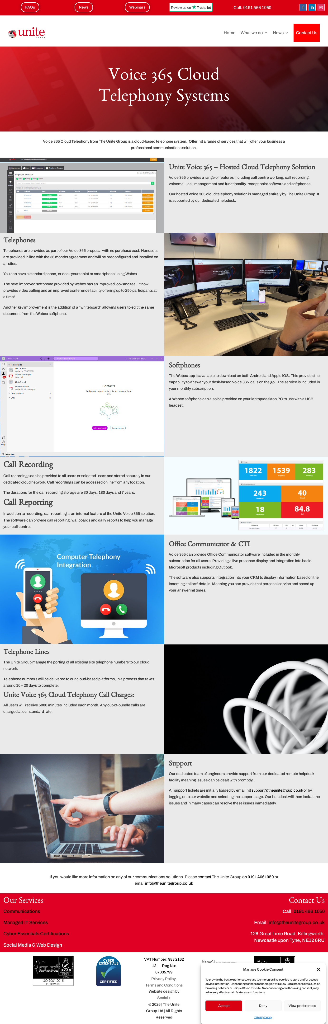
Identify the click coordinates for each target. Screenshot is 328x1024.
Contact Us (306, 32)
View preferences (302, 1006)
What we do (252, 32)
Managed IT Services (25, 922)
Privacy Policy (263, 1017)
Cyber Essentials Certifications (36, 933)
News (278, 32)
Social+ (164, 998)
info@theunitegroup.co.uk (297, 922)
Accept (224, 1006)
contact (204, 877)
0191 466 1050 (257, 7)
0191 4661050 (261, 877)
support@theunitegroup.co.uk (277, 790)
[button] (318, 969)
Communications (21, 911)
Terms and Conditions (164, 985)
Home (229, 32)
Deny (263, 1006)
